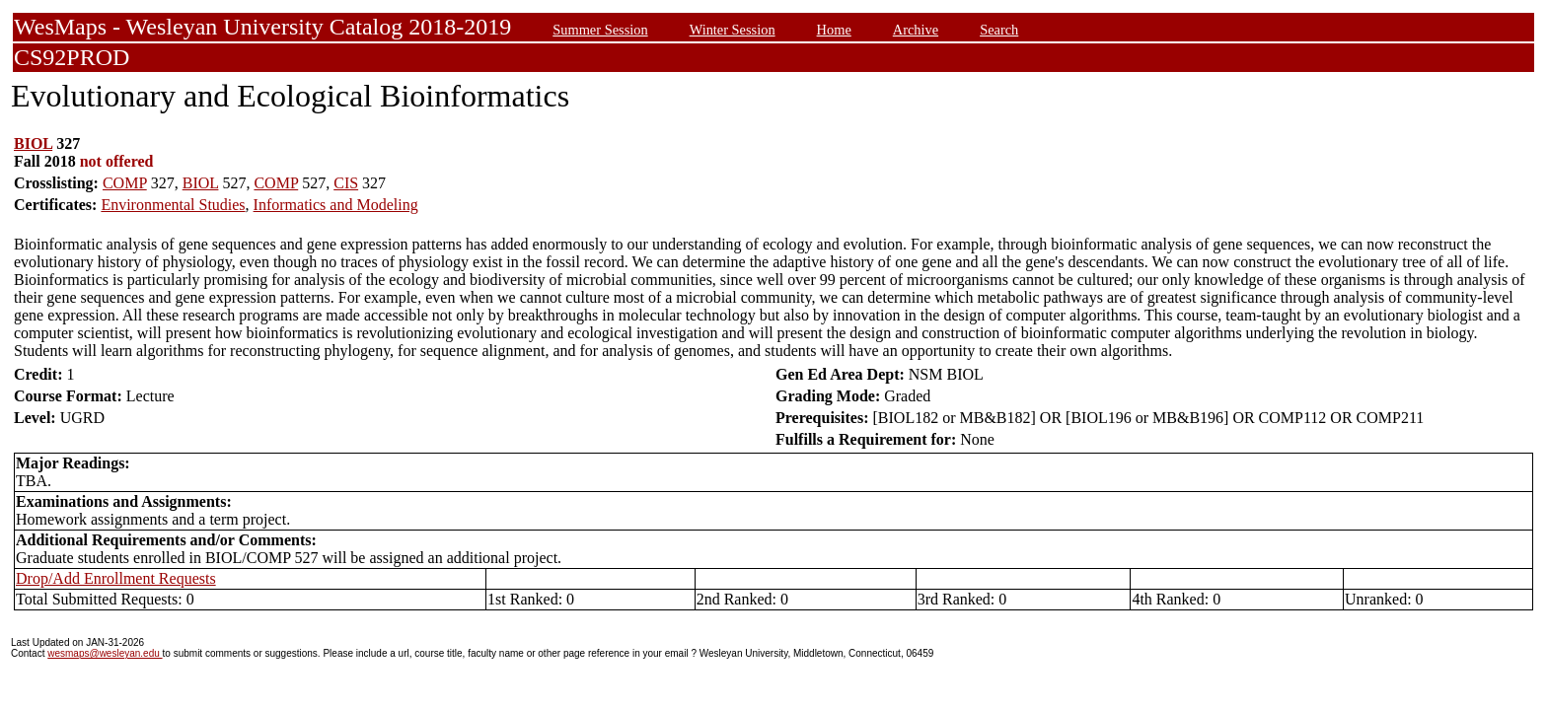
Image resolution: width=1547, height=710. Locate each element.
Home (834, 29)
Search (999, 29)
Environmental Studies (173, 204)
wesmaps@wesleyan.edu (104, 653)
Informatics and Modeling (336, 204)
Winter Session (732, 29)
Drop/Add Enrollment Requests (116, 578)
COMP (125, 183)
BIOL (33, 143)
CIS (345, 183)
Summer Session (599, 29)
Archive (915, 29)
